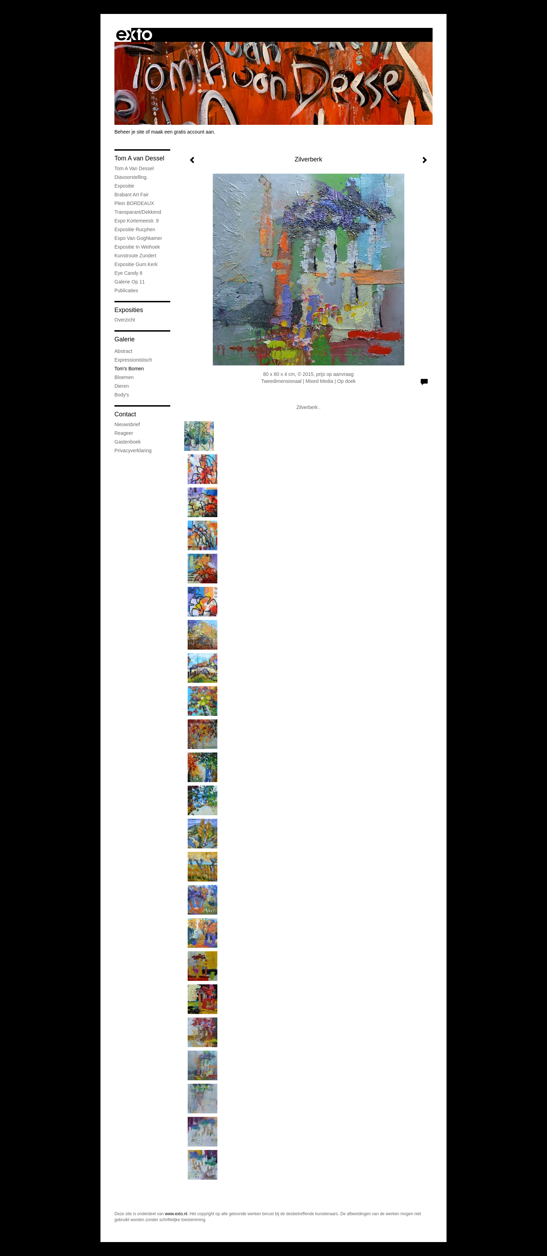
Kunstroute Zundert (135, 255)
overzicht (124, 320)
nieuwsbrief (127, 424)
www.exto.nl (176, 1213)
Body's (121, 395)
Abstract (123, 351)
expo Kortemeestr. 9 (136, 221)
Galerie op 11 (129, 282)
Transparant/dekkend (137, 212)
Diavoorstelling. (131, 177)
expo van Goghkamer (138, 238)
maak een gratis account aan (182, 132)
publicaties (126, 290)
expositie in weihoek (137, 247)
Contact (125, 414)
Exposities (128, 310)
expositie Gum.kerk (136, 264)
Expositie (124, 186)
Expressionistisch (133, 360)
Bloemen (124, 377)
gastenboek (127, 442)
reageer (123, 433)
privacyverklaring (133, 450)
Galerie (124, 339)
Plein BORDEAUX (134, 203)
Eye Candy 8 (128, 273)
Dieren (121, 386)
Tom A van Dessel (139, 158)
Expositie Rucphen (134, 229)
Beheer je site (129, 132)
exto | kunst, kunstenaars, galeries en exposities (134, 35)
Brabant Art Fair (131, 194)
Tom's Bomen (129, 368)
